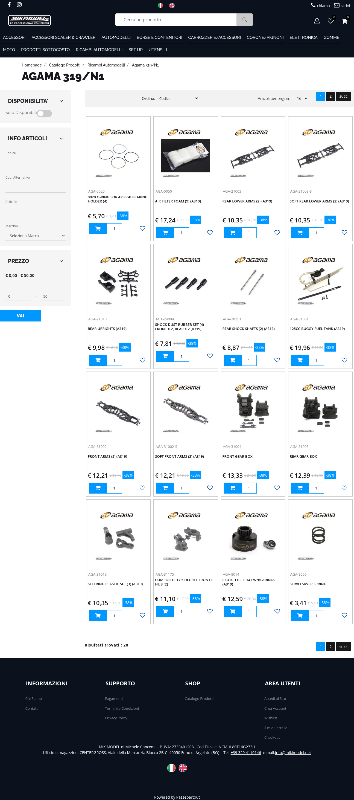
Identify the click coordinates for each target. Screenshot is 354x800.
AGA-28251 (232, 319)
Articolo (11, 201)
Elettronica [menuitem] (304, 37)
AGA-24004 (165, 319)
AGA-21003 (232, 191)
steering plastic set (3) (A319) (115, 584)
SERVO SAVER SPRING (308, 584)
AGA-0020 (96, 191)
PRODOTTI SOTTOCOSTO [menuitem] (45, 49)
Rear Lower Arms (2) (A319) (247, 201)
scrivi (342, 5)
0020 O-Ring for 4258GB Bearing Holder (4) (118, 199)
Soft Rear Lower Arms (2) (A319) (319, 201)
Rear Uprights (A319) (107, 329)
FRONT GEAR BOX (238, 456)
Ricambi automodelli (106, 65)
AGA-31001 (299, 319)
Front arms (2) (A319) (107, 456)
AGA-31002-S (166, 446)
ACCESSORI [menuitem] (14, 37)
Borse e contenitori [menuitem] (159, 37)
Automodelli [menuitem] (116, 37)
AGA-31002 (97, 446)
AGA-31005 (299, 446)
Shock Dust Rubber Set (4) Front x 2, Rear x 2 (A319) (179, 327)
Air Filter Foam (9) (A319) (178, 201)
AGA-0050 (164, 191)
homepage (32, 65)
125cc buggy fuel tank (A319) (317, 329)
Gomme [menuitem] (331, 37)
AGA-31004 (232, 446)
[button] (244, 19)
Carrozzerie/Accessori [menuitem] (214, 37)
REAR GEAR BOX (303, 456)
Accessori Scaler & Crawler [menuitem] (63, 37)
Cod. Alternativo (17, 177)
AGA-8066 (298, 574)
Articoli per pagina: (274, 98)
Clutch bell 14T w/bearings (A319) (249, 582)
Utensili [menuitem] (158, 49)
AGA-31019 (97, 574)
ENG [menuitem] (173, 5)
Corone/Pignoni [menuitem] (265, 37)
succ (343, 96)
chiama (320, 5)
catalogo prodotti (64, 65)
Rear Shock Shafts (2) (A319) (249, 329)
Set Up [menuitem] (135, 49)
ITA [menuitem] (162, 5)
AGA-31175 (165, 574)
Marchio (11, 226)
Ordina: (148, 98)
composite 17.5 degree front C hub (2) (184, 582)
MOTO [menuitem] (9, 49)
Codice (10, 153)
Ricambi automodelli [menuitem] (99, 49)
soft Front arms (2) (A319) (179, 456)
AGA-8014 (231, 574)
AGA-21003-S (301, 191)
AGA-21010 (97, 319)
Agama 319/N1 (145, 65)
